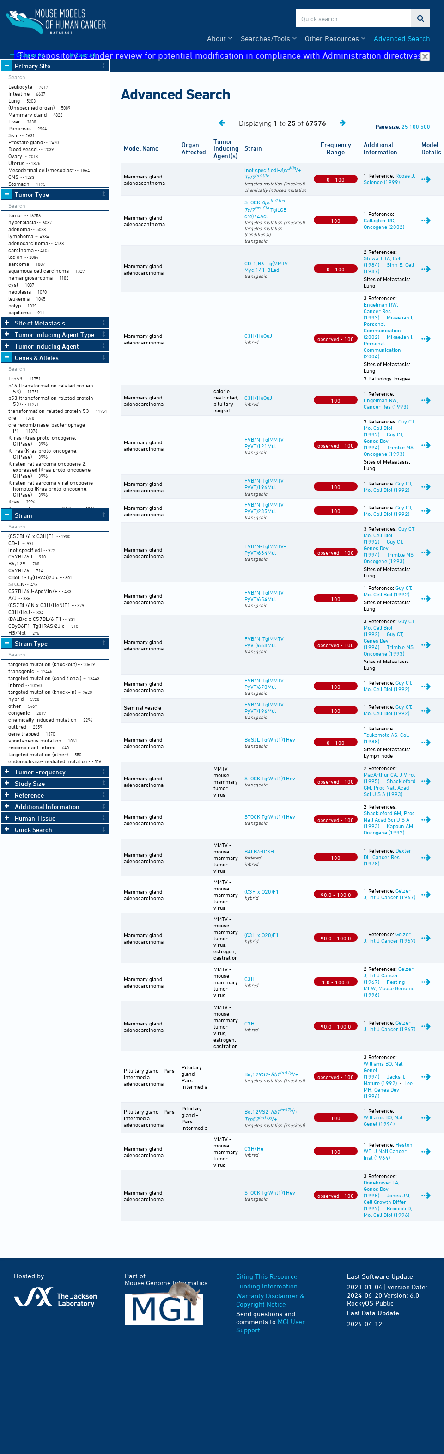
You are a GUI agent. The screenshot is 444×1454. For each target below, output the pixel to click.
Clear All (82, 54)
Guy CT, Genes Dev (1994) (383, 440)
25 (404, 126)
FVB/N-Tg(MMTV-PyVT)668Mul (265, 641)
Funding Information (267, 1286)
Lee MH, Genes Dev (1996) (388, 1089)
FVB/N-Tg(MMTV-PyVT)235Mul (265, 507)
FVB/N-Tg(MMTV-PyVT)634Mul (265, 549)
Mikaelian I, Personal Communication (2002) (389, 327)
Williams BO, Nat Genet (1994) (383, 1120)
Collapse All (27, 54)
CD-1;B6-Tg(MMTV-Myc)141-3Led (267, 266)
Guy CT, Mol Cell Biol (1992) (389, 427)
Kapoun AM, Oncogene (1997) (389, 828)
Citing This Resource (267, 1276)
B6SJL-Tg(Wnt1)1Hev (269, 739)
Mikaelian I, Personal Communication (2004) (389, 346)
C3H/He (253, 1148)
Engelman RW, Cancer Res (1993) (381, 310)
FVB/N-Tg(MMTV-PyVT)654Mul (265, 595)
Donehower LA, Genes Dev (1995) (382, 1188)
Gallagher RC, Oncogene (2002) (384, 223)
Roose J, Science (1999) (389, 178)
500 (425, 126)
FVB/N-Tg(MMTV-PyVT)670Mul (265, 683)
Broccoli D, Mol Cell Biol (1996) (388, 1211)
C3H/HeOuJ (258, 335)
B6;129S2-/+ (271, 1074)
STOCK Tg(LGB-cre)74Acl (266, 209)
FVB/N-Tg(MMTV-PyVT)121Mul (265, 442)
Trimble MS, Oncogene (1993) (389, 450)
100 (414, 126)
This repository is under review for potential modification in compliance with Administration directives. (224, 55)
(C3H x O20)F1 (261, 891)
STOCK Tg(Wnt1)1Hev (269, 778)
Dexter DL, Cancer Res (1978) (387, 856)
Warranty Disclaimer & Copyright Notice (270, 1300)
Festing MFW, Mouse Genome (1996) (389, 988)
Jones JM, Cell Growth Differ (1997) (387, 1201)
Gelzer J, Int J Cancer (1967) (389, 893)
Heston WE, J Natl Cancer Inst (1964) (388, 1150)
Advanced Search (402, 38)
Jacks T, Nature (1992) (384, 1079)
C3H (249, 978)
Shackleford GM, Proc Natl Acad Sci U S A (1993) (389, 787)
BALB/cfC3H (259, 851)
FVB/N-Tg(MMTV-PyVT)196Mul (265, 483)
